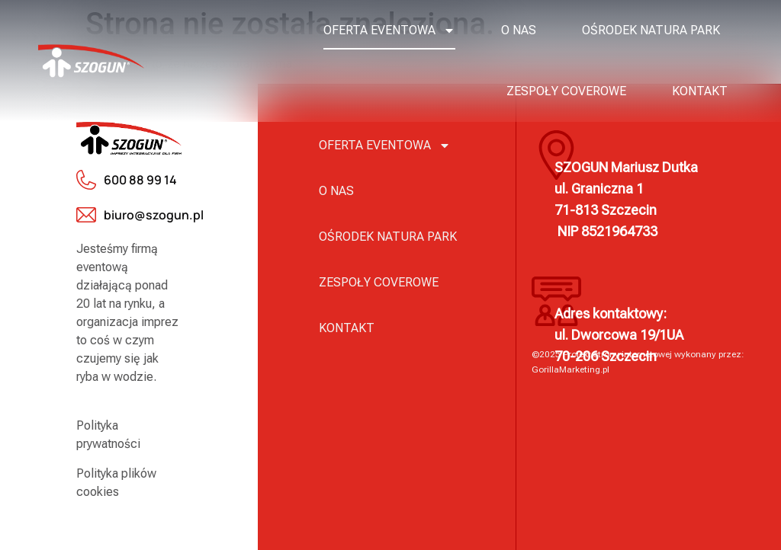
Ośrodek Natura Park (651, 30)
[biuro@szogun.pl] (86, 215)
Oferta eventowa (389, 30)
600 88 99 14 (140, 179)
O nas (518, 30)
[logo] (91, 61)
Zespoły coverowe (566, 91)
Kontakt (700, 91)
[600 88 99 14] (86, 180)
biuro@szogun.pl (154, 214)
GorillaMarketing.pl (570, 369)
